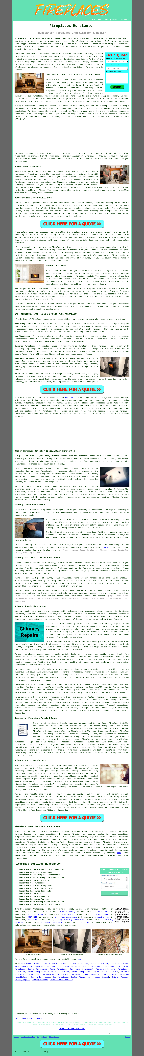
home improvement (40, 925)
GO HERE (108, 547)
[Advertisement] (72, 136)
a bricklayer (102, 912)
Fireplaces (20, 969)
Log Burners (92, 974)
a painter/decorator (51, 922)
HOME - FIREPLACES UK (72, 1028)
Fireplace (19, 398)
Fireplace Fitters (79, 964)
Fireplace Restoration (116, 966)
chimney (90, 654)
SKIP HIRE (32, 917)
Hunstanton (70, 398)
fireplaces (66, 62)
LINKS (100, 20)
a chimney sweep (101, 914)
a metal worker (102, 917)
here (119, 853)
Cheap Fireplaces (58, 964)
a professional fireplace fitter (39, 106)
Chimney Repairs (120, 977)
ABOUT (107, 20)
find (22, 831)
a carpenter (68, 914)
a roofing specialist (66, 917)
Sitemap (16, 1037)
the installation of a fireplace (79, 156)
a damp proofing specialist (69, 920)
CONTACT (115, 20)
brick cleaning (67, 912)
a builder (85, 922)
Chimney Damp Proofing (61, 980)
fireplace (95, 39)
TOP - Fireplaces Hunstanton (29, 1018)
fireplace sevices (120, 753)
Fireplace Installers (69, 974)
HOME (94, 20)
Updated (44, 1037)
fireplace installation (49, 856)
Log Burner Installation (34, 964)
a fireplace (90, 850)
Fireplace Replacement (81, 969)
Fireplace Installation (41, 974)
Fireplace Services (70, 966)
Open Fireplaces (23, 966)
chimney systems (105, 611)
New (38, 1037)
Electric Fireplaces (58, 972)
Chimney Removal (100, 977)
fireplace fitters (100, 909)
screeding (32, 920)
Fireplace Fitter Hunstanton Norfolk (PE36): (38, 39)
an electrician (35, 914)
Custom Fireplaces (37, 969)
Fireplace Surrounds (45, 966)
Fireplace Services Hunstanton (38, 863)
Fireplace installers (114, 842)
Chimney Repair (22, 980)
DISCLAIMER (124, 20)
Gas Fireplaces (60, 977)
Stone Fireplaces (99, 964)
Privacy (127, 1037)
